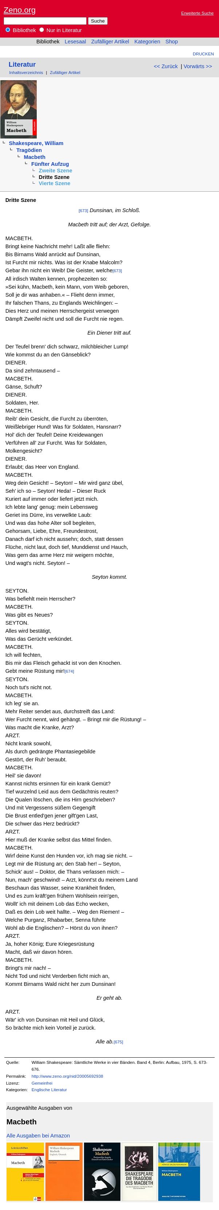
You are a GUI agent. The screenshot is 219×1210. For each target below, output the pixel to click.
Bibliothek (20, 30)
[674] (69, 671)
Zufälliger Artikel (110, 41)
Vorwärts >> (198, 66)
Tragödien (29, 150)
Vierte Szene (55, 183)
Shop (172, 41)
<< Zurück (166, 66)
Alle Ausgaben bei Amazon (38, 1136)
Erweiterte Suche (197, 13)
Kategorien (147, 41)
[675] (118, 1041)
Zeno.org (20, 10)
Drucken (203, 53)
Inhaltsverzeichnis (26, 72)
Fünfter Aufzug (50, 164)
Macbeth (34, 157)
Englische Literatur (49, 1089)
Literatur (22, 64)
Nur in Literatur (60, 30)
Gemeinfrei (42, 1083)
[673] (83, 210)
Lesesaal (75, 41)
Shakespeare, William (36, 143)
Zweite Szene (55, 170)
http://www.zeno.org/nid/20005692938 (67, 1076)
